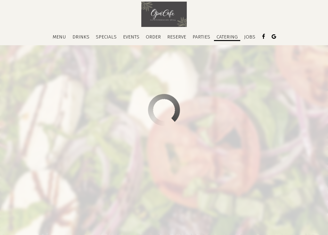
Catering (227, 37)
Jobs (249, 37)
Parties (201, 37)
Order (153, 37)
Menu (59, 37)
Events (131, 37)
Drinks (80, 37)
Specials (106, 37)
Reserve (176, 37)
